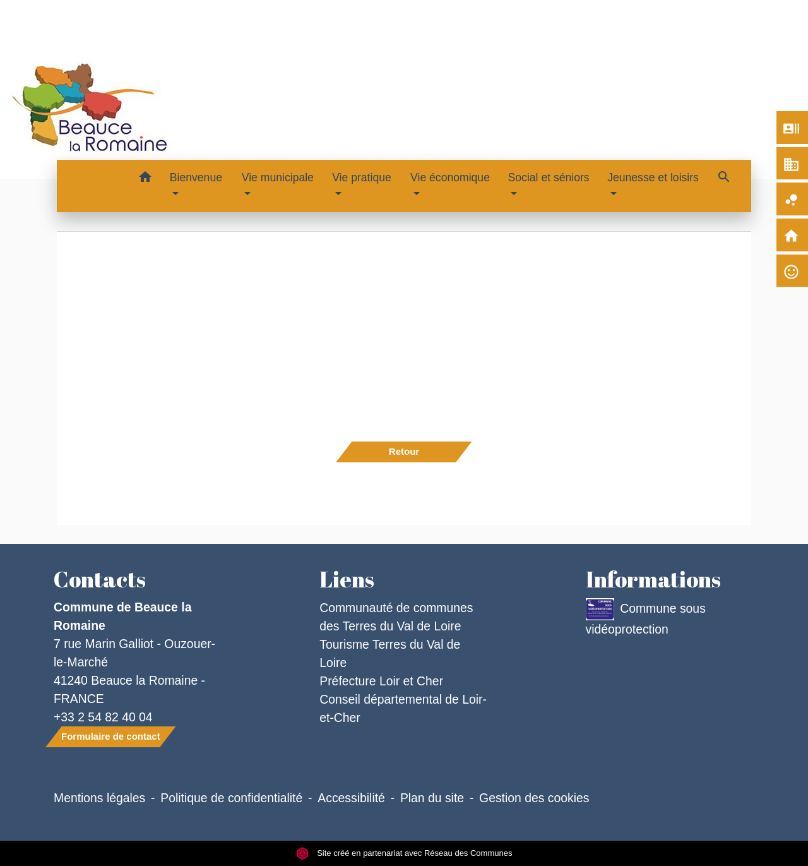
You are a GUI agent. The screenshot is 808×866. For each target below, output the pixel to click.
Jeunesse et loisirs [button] (653, 177)
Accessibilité (351, 798)
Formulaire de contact (110, 736)
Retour (404, 451)
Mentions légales (99, 798)
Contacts (100, 579)
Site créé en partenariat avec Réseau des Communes (404, 853)
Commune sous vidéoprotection (646, 617)
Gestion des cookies (534, 798)
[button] (145, 179)
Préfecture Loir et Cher (381, 681)
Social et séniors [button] (549, 177)
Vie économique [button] (450, 177)
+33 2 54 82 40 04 (103, 717)
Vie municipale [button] (278, 177)
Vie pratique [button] (361, 177)
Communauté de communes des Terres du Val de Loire (396, 617)
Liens (346, 579)
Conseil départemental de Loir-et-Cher (403, 708)
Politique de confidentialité (231, 798)
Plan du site (432, 798)
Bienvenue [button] (196, 177)
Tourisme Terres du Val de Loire (389, 653)
